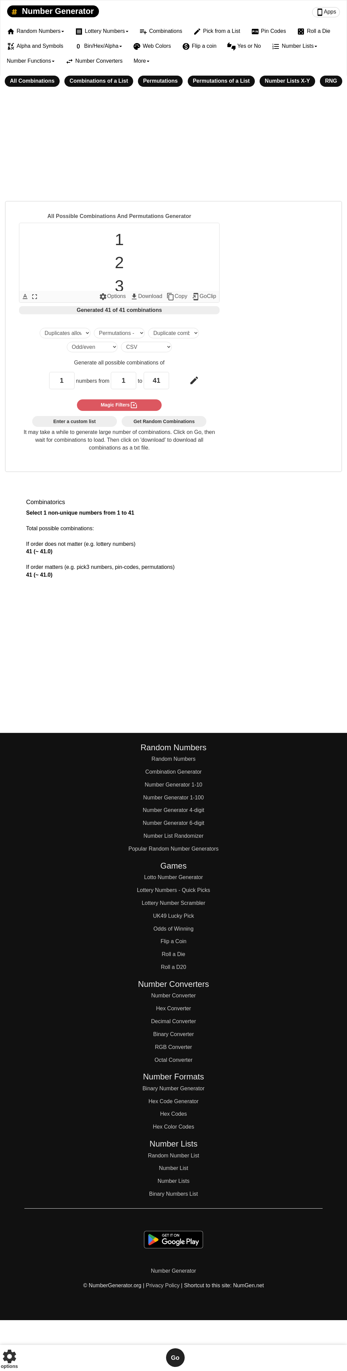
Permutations (160, 81)
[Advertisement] (173, 148)
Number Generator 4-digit (173, 810)
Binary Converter (173, 1034)
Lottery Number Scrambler (173, 903)
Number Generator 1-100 (173, 797)
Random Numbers (173, 759)
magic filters (119, 405)
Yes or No (244, 46)
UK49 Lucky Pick (173, 916)
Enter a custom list (74, 421)
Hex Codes (173, 1114)
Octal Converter (173, 1060)
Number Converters (94, 61)
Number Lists (173, 1181)
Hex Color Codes (173, 1127)
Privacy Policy (163, 1285)
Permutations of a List (221, 81)
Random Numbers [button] (35, 31)
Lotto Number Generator (173, 877)
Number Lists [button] (294, 46)
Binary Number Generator (173, 1088)
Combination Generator (173, 772)
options (9, 1357)
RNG (331, 81)
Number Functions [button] (31, 61)
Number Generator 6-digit (173, 823)
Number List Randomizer (174, 836)
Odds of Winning (173, 929)
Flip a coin (199, 46)
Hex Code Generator (173, 1101)
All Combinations (32, 81)
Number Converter (173, 995)
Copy (176, 297)
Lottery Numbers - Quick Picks (173, 890)
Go (175, 1357)
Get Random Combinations (164, 421)
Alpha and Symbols (35, 46)
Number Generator (51, 11)
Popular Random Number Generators (173, 849)
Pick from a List (216, 31)
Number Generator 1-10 (173, 785)
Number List (173, 1168)
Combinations (160, 31)
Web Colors (152, 46)
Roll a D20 (173, 967)
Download (146, 297)
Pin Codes (268, 31)
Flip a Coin (173, 941)
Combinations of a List (98, 81)
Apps (326, 12)
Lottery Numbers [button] (101, 31)
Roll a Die (313, 31)
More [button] (141, 61)
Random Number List (173, 1155)
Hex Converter (173, 1008)
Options (112, 297)
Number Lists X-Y (287, 81)
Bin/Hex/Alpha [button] (98, 46)
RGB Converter (173, 1047)
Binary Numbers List (173, 1194)
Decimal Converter (173, 1021)
